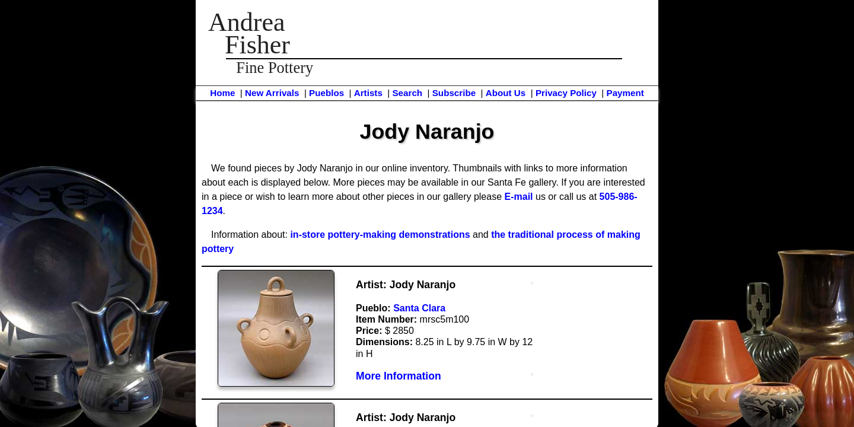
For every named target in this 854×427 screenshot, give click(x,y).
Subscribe (454, 93)
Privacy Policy (566, 93)
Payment (625, 93)
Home (222, 93)
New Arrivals (272, 93)
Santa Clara (419, 308)
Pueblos (326, 93)
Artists (368, 93)
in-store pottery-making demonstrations (380, 235)
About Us (506, 93)
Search (407, 93)
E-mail (519, 197)
